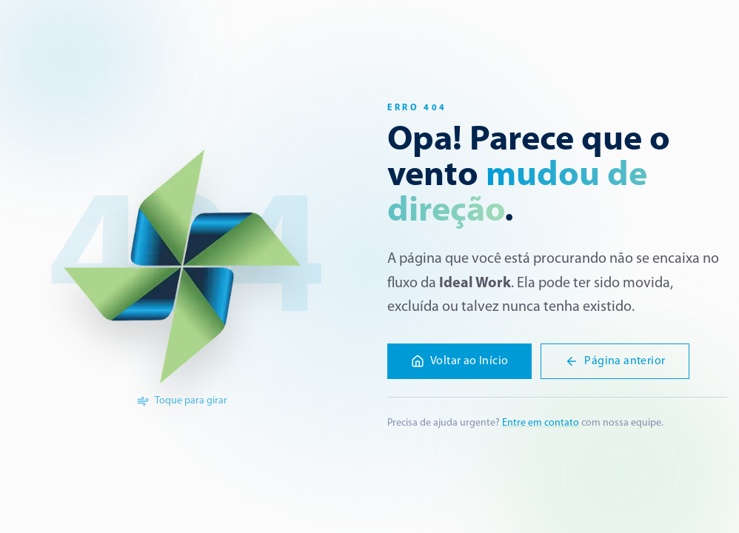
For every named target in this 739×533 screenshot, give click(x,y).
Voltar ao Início (459, 361)
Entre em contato (540, 423)
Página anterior (615, 361)
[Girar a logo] (182, 266)
